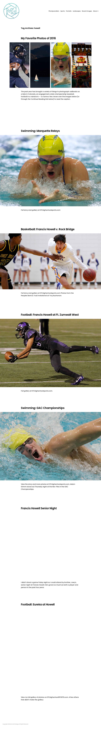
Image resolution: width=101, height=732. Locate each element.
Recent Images (87, 11)
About (95, 11)
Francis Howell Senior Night (39, 508)
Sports (62, 11)
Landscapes (77, 11)
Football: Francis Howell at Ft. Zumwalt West (50, 315)
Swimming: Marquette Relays (40, 131)
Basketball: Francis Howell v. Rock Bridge (47, 229)
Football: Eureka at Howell (38, 604)
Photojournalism (54, 11)
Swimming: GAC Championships (42, 408)
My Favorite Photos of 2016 (38, 38)
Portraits (68, 11)
